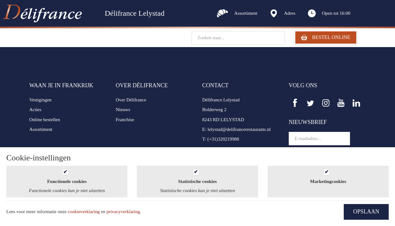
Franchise (125, 119)
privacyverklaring (123, 211)
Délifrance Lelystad (221, 99)
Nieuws (123, 109)
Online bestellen (44, 119)
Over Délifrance (131, 99)
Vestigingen (40, 99)
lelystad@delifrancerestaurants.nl (239, 129)
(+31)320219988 (223, 139)
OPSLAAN (366, 211)
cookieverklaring (84, 211)
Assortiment (40, 129)
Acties (35, 109)
